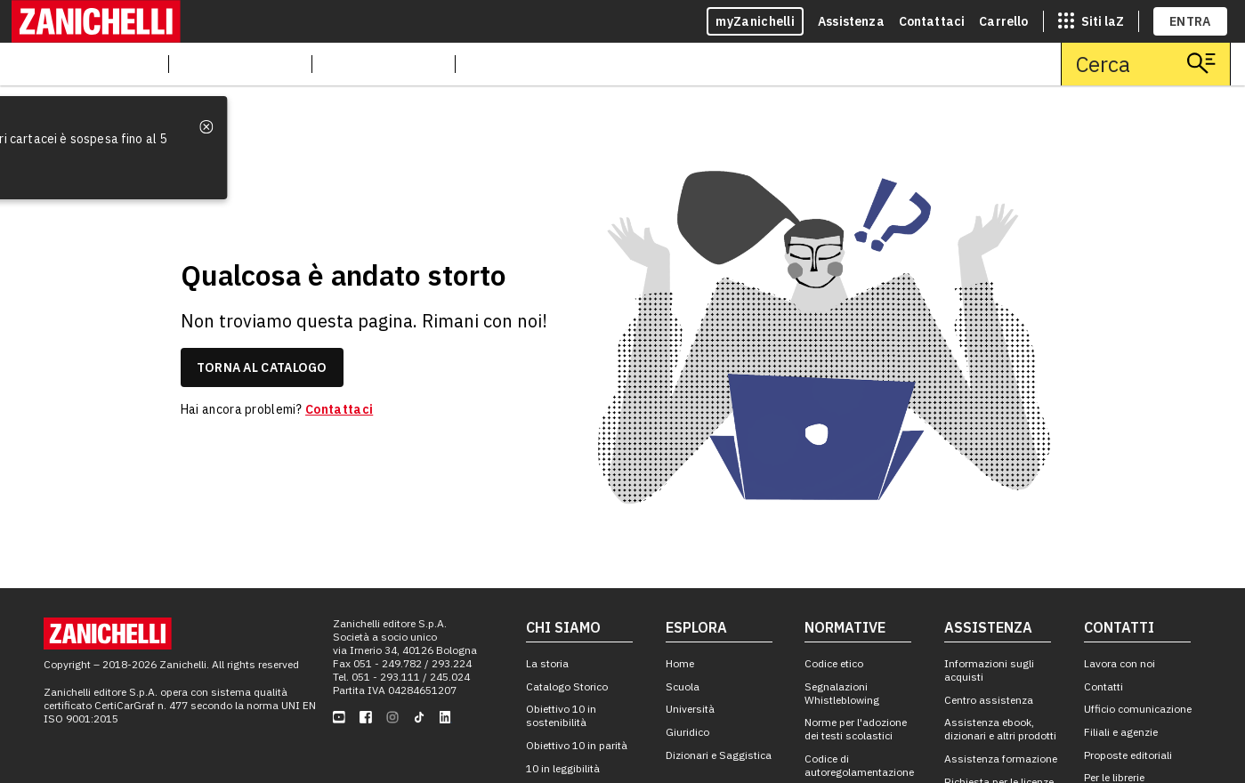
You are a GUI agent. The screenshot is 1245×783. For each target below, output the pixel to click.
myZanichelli (755, 21)
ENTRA (1190, 21)
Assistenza (851, 21)
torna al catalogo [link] (262, 367)
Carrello (1003, 21)
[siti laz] (1091, 21)
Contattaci (932, 21)
